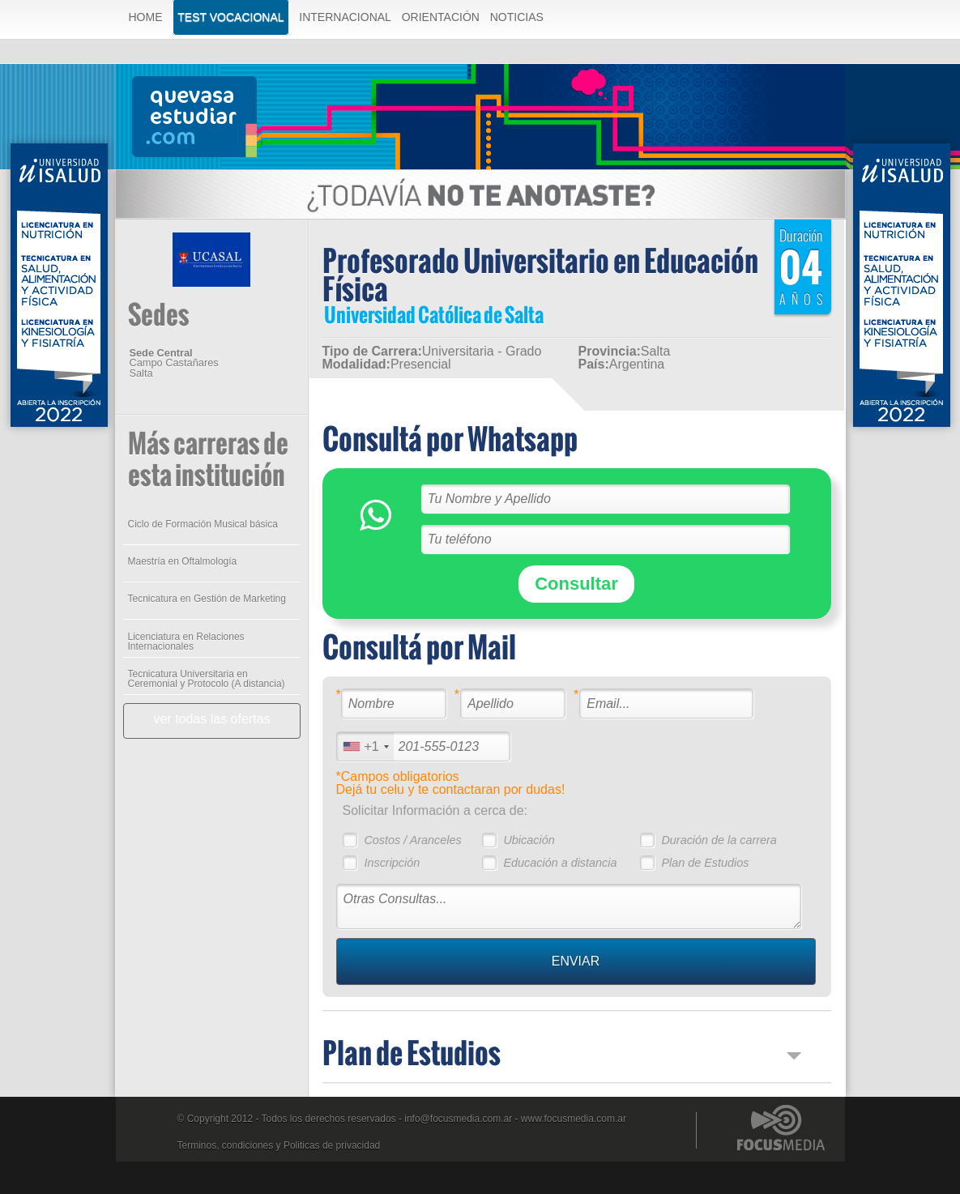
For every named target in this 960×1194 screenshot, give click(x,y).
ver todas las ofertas (211, 719)
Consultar (576, 584)
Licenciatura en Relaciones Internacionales (186, 641)
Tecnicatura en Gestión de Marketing (207, 598)
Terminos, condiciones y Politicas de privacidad (279, 1145)
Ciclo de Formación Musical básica (203, 524)
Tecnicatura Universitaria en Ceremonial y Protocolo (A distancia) (206, 678)
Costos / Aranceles (412, 840)
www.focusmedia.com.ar (573, 1118)
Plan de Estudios (705, 862)
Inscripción (392, 862)
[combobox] (365, 746)
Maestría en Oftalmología (182, 561)
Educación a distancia (560, 862)
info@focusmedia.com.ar (458, 1118)
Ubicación (528, 840)
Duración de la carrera (718, 840)
